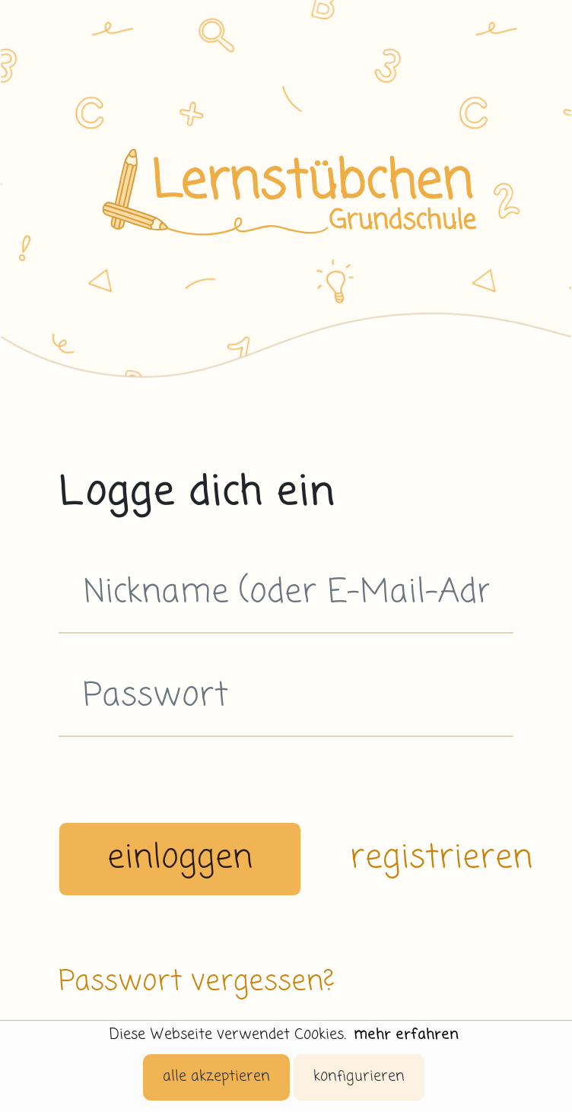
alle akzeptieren (216, 1076)
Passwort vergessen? (197, 982)
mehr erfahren (406, 1035)
